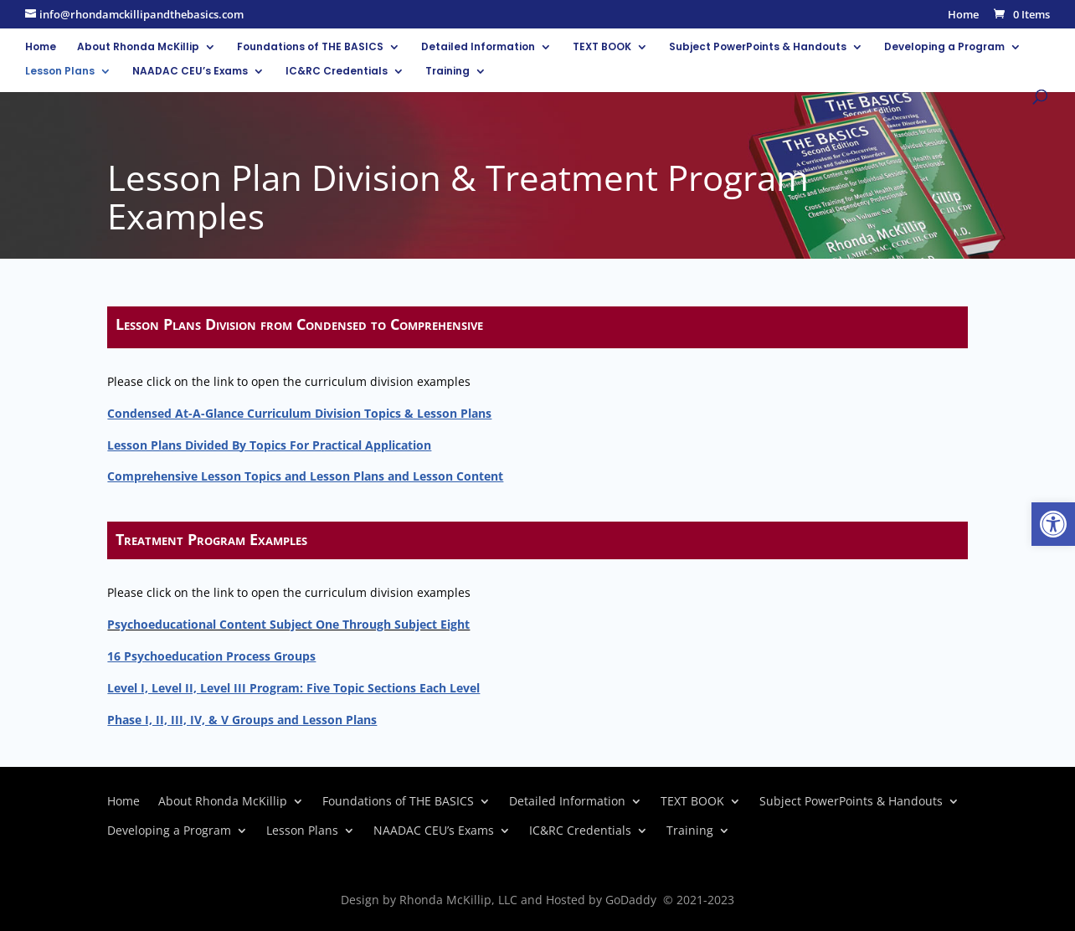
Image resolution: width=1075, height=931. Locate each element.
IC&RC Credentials (336, 71)
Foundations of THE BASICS (310, 47)
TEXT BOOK (602, 47)
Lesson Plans (60, 71)
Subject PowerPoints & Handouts (757, 47)
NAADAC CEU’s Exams (190, 71)
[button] (1053, 524)
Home (963, 15)
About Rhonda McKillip (138, 47)
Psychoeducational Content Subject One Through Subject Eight (288, 624)
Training (447, 71)
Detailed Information (478, 47)
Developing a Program (944, 47)
